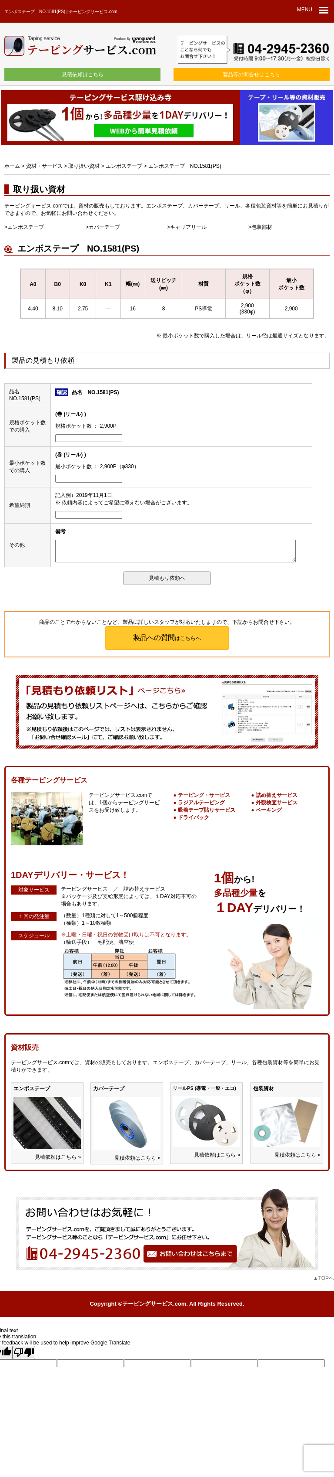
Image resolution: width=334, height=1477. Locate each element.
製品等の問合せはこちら (251, 74)
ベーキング (269, 810)
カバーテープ (104, 227)
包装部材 (261, 227)
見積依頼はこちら (83, 74)
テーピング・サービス (204, 795)
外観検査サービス (276, 803)
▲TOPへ (323, 1278)
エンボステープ (25, 227)
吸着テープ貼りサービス (206, 810)
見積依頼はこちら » (58, 1157)
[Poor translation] (24, 1352)
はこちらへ (167, 637)
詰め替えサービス (276, 795)
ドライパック (193, 817)
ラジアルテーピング (201, 803)
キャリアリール (188, 227)
